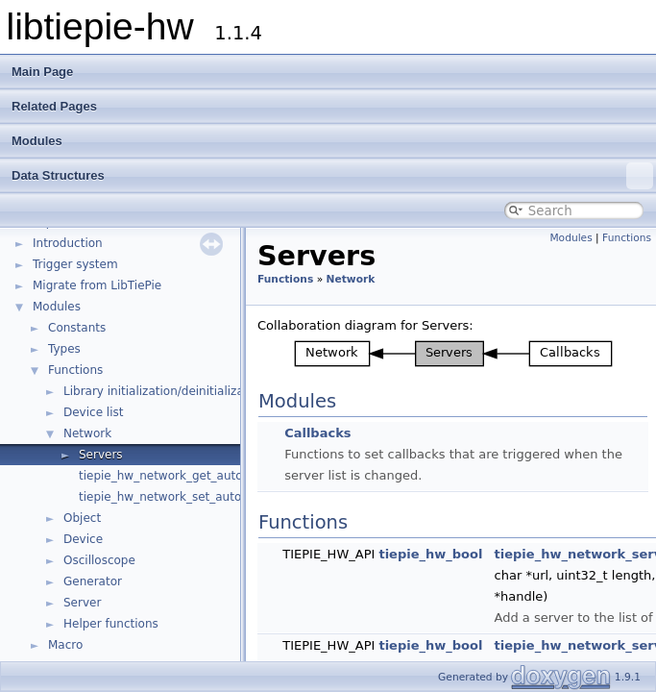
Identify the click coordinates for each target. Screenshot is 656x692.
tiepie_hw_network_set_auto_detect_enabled (207, 497)
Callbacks (317, 433)
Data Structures (332, 175)
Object (82, 518)
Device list (93, 412)
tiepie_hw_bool (430, 554)
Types (64, 349)
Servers (101, 454)
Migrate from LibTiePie (97, 285)
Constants (77, 327)
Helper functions (110, 623)
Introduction (68, 243)
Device (83, 539)
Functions (75, 370)
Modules (37, 141)
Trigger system (75, 264)
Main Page (42, 71)
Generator (92, 581)
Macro (65, 645)
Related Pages (54, 106)
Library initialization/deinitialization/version (187, 391)
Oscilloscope (99, 560)
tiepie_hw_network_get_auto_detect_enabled (208, 475)
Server (82, 602)
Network (87, 433)
